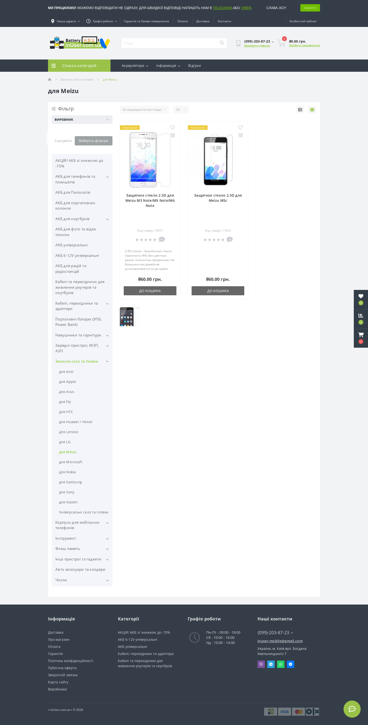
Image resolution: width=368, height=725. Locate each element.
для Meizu (68, 452)
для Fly (65, 401)
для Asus (66, 391)
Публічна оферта (62, 668)
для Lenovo (68, 431)
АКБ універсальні (71, 244)
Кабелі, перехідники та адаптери (76, 306)
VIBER (246, 8)
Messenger (290, 664)
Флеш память (67, 548)
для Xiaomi (68, 502)
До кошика (150, 290)
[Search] (222, 43)
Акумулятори (135, 65)
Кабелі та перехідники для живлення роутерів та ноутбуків (80, 287)
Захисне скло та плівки (77, 79)
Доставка (202, 21)
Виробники (57, 689)
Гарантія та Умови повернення (146, 21)
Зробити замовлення (304, 45)
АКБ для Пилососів (72, 192)
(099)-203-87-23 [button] (275, 632)
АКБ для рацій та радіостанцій (70, 268)
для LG (65, 442)
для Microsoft (70, 462)
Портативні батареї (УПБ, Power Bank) (78, 322)
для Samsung (70, 482)
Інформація (168, 65)
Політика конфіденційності (70, 660)
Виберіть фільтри (93, 140)
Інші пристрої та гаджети (78, 559)
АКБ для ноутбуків (72, 218)
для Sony (66, 492)
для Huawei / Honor (76, 421)
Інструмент (65, 538)
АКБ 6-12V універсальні (77, 255)
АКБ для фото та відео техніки (75, 231)
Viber (261, 664)
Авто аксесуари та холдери (80, 569)
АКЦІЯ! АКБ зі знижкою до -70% (79, 163)
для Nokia (67, 472)
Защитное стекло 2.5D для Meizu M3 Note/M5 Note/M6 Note (150, 200)
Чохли (61, 579)
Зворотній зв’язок (63, 675)
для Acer (66, 371)
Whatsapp (280, 664)
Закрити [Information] (310, 7)
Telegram (271, 664)
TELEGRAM (223, 8)
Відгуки (194, 65)
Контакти (224, 21)
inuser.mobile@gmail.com (280, 641)
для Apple (67, 381)
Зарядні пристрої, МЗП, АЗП (77, 348)
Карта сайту (58, 682)
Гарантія (55, 653)
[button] (361, 338)
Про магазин (59, 639)
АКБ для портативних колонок (75, 205)
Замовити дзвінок (257, 45)
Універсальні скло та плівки (83, 512)
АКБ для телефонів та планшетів (75, 179)
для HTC (66, 411)
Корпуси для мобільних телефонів (77, 525)
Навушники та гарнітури (78, 335)
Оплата (182, 21)
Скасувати (63, 140)
